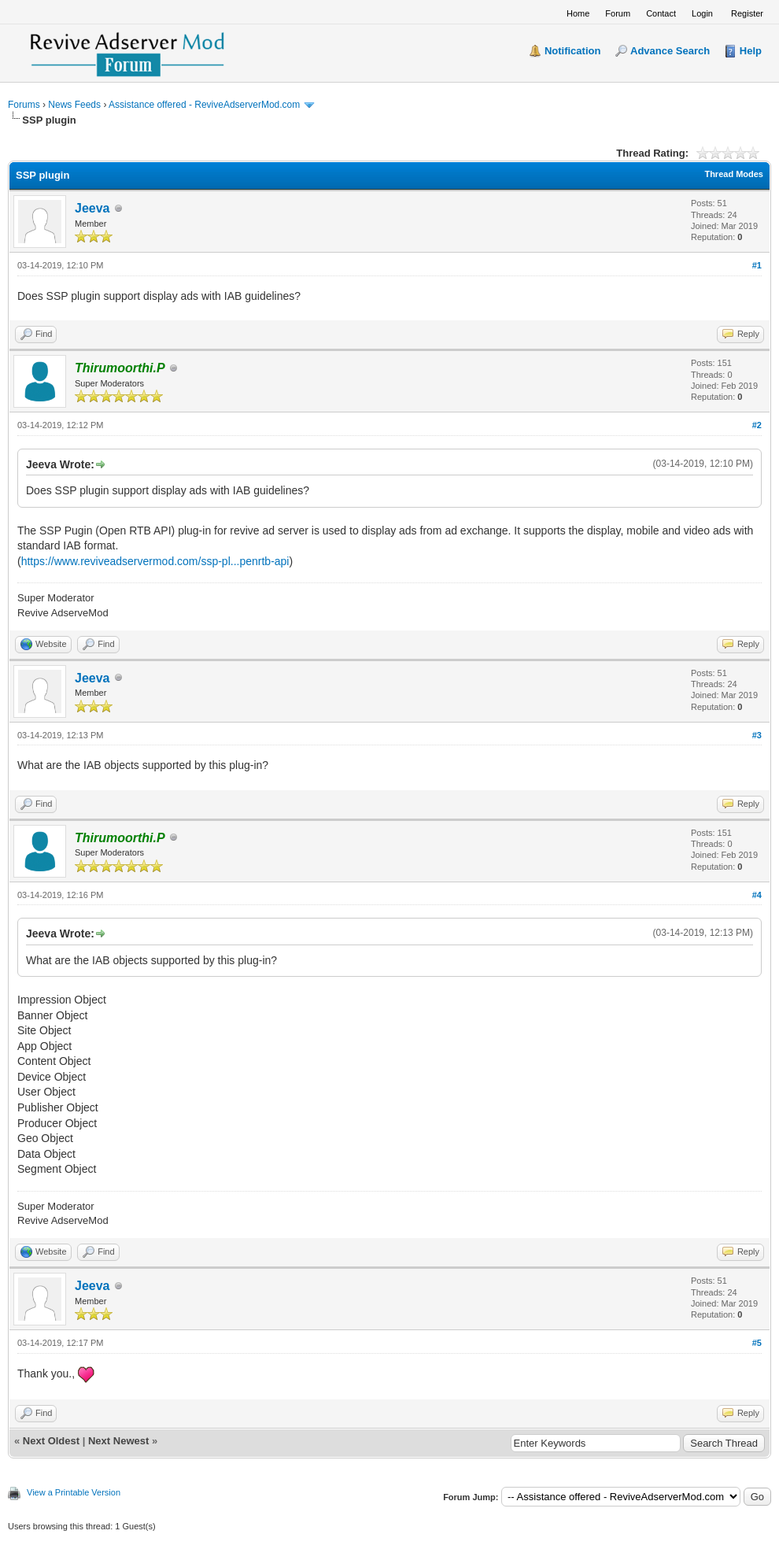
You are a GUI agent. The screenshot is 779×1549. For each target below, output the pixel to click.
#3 (757, 735)
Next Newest (118, 1441)
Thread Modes (733, 174)
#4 (757, 895)
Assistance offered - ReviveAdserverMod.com (204, 104)
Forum (617, 13)
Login (702, 13)
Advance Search (670, 51)
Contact (661, 13)
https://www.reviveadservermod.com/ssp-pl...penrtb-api (155, 561)
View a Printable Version (73, 1492)
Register (747, 13)
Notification (573, 51)
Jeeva (92, 208)
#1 (757, 265)
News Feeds (74, 104)
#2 (757, 425)
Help (751, 51)
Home (578, 13)
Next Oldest (51, 1441)
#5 (757, 1343)
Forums (24, 104)
